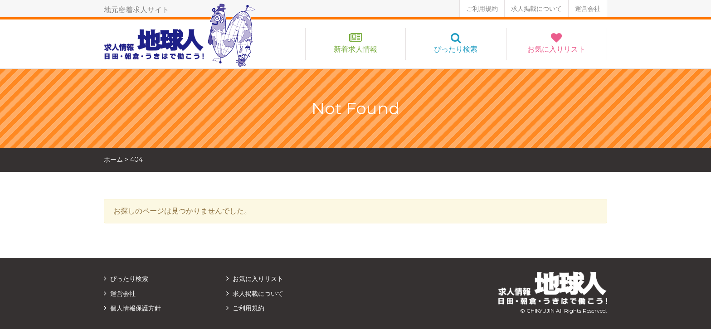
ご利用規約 (482, 9)
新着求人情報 (355, 49)
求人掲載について (536, 9)
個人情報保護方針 (135, 308)
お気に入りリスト (556, 49)
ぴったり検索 (455, 49)
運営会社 (587, 9)
